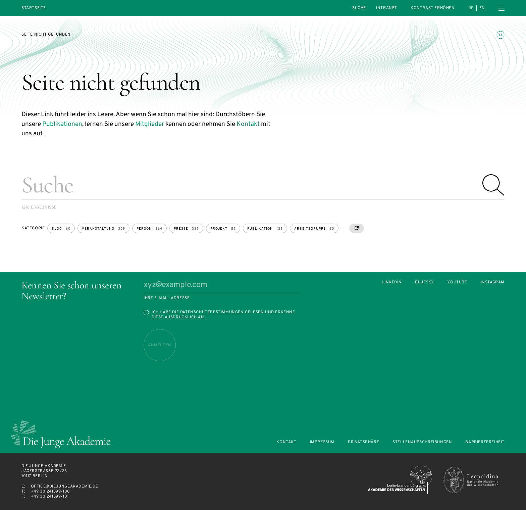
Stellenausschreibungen (422, 442)
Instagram (493, 282)
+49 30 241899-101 (50, 496)
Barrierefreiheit (485, 442)
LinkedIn (392, 282)
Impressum (322, 442)
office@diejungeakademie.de (64, 486)
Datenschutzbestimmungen (212, 312)
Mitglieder (149, 124)
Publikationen (62, 124)
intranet (386, 8)
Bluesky (424, 282)
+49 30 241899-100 (50, 491)
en (482, 8)
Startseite (33, 8)
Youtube (457, 282)
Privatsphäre (363, 442)
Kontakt (248, 124)
